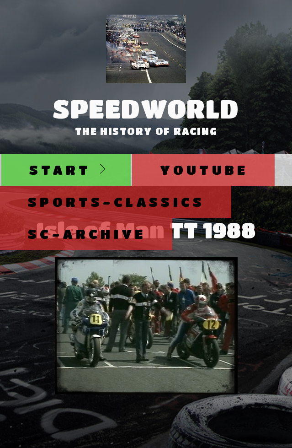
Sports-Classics (116, 201)
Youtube (204, 169)
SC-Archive (87, 233)
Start (60, 169)
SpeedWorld (146, 108)
